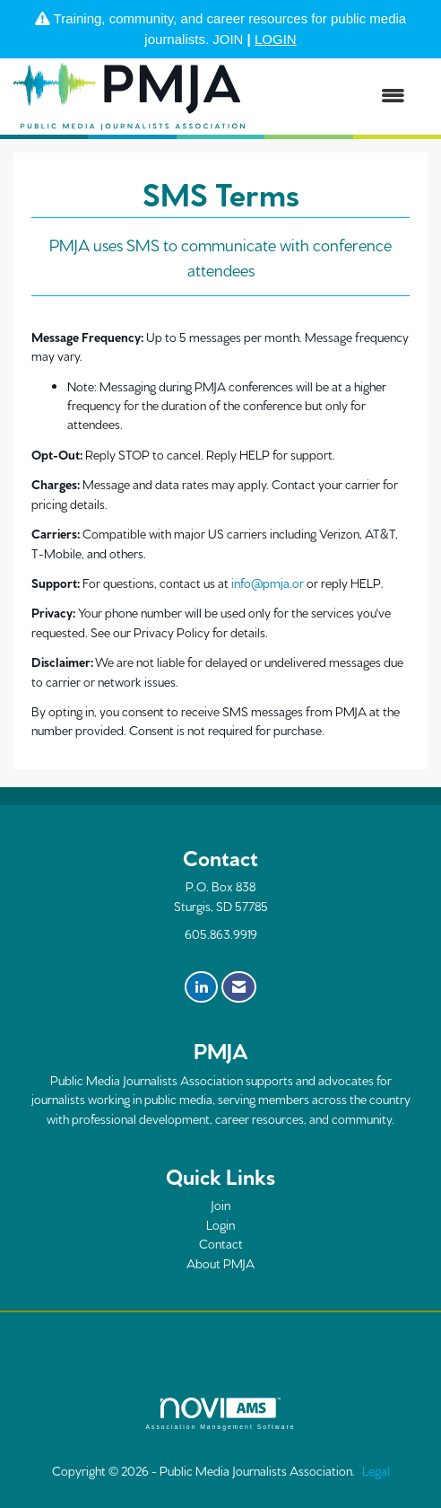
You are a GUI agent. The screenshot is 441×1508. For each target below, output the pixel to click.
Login (220, 1224)
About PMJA (220, 1263)
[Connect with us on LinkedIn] (201, 987)
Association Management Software (220, 1414)
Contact (221, 1243)
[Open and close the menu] (334, 96)
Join (220, 1205)
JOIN (227, 39)
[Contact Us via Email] (238, 987)
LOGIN (276, 39)
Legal (376, 1470)
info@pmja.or (267, 582)
